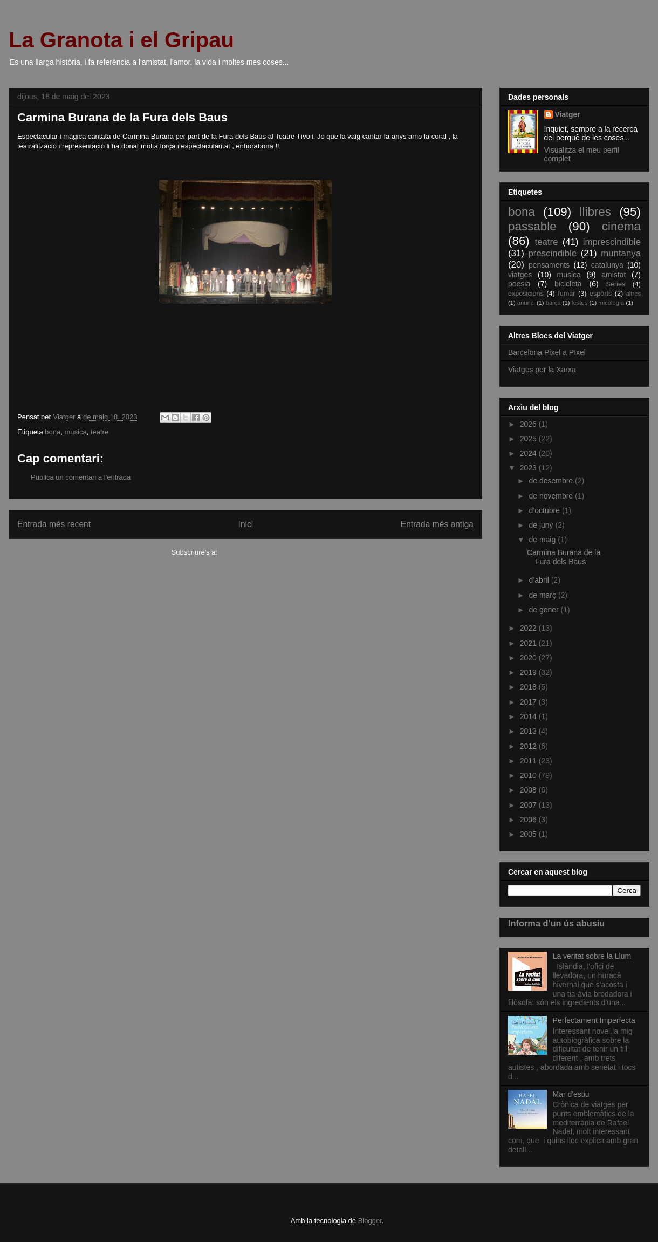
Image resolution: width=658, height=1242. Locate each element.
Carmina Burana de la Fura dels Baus (563, 557)
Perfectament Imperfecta (594, 1020)
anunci (526, 302)
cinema (621, 226)
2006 (529, 819)
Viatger (567, 114)
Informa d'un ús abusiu (556, 923)
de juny (542, 525)
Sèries (615, 284)
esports (601, 293)
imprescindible (612, 242)
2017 (529, 702)
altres (633, 293)
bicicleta (568, 283)
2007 (529, 805)
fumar (566, 293)
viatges (520, 274)
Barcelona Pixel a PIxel (547, 352)
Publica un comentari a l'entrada (81, 477)
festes (580, 302)
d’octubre (545, 510)
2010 (529, 775)
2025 (529, 438)
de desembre (552, 480)
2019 (529, 672)
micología (611, 302)
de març (543, 595)
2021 (529, 643)
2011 (529, 760)
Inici (245, 524)
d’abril (540, 580)
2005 (529, 834)
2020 (529, 657)
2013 (529, 731)
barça (553, 302)
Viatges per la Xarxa (542, 369)
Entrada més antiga (437, 524)
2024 (529, 453)
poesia (519, 283)
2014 (529, 716)
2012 (529, 746)
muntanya (621, 253)
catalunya (607, 265)
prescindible (553, 253)
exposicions (526, 293)
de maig (543, 539)
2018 (529, 687)
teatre (99, 432)
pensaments (549, 265)
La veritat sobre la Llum (592, 956)
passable (532, 226)
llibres (595, 212)
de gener (544, 609)
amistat (613, 274)
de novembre (552, 496)
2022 (529, 628)
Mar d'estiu (571, 1094)
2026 (529, 424)
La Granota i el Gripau (121, 40)
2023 (529, 467)
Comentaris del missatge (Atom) (270, 552)
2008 (529, 790)
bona (52, 432)
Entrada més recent (54, 524)
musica (75, 432)
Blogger (370, 1221)
